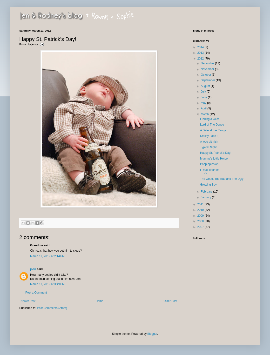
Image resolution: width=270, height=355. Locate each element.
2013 (201, 52)
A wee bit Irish (209, 141)
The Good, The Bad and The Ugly (221, 179)
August (206, 86)
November (208, 69)
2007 (201, 227)
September (208, 80)
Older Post (170, 301)
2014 (201, 47)
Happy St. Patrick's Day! (215, 152)
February (207, 191)
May (204, 103)
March (205, 114)
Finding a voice (210, 119)
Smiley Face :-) (210, 136)
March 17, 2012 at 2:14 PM (47, 256)
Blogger (152, 333)
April (204, 108)
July (204, 91)
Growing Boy (208, 184)
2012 (201, 58)
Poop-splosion (209, 164)
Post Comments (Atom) (52, 308)
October (206, 74)
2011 (201, 204)
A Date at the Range (213, 130)
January (206, 197)
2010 (201, 210)
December (208, 63)
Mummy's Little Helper (214, 158)
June (204, 97)
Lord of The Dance (212, 124)
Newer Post (27, 301)
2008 (201, 221)
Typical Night (208, 147)
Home (99, 301)
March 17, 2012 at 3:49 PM (47, 284)
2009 (201, 215)
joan (33, 269)
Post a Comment (36, 292)
